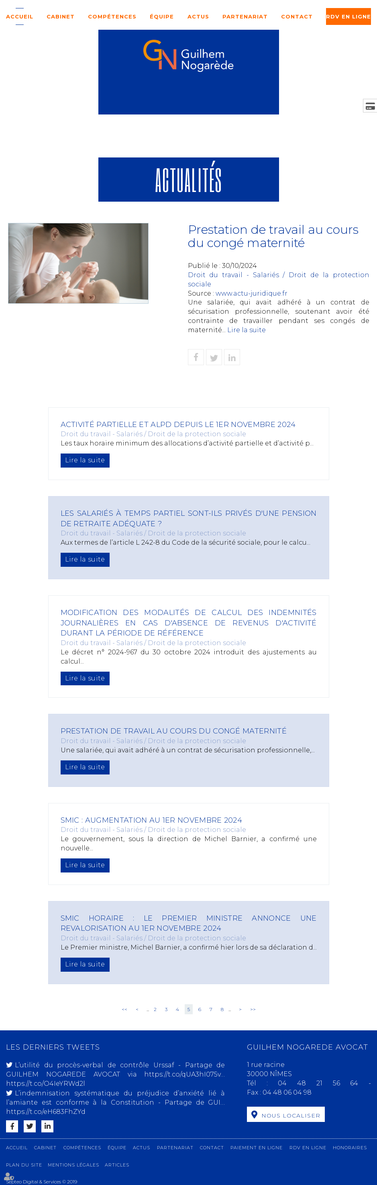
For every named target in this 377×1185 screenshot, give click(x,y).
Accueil (19, 16)
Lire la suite (246, 330)
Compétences (112, 16)
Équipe (162, 16)
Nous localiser (290, 1115)
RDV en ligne (348, 16)
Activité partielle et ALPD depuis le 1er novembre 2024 (186, 424)
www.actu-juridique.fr (251, 293)
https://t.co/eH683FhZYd (46, 1112)
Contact (297, 16)
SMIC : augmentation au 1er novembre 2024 (157, 820)
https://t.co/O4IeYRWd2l (45, 1083)
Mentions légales (73, 1165)
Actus (198, 16)
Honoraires (350, 1147)
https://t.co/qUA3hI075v (182, 1074)
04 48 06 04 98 (287, 1092)
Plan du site (24, 1165)
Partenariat (245, 16)
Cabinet (61, 16)
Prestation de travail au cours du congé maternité (180, 731)
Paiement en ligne (256, 1147)
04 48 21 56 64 (323, 1083)
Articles (117, 1165)
